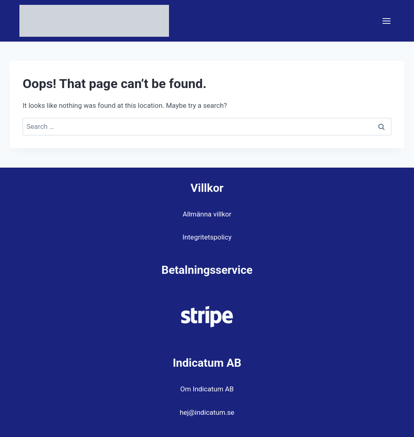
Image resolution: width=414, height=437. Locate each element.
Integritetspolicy (206, 237)
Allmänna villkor (207, 214)
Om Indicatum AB (207, 389)
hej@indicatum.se (207, 412)
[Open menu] (386, 21)
